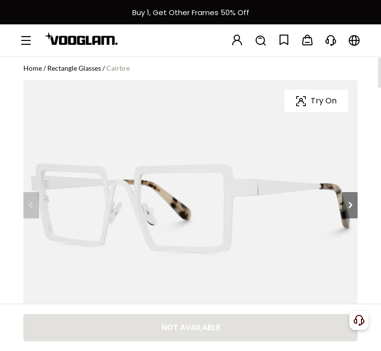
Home (32, 68)
